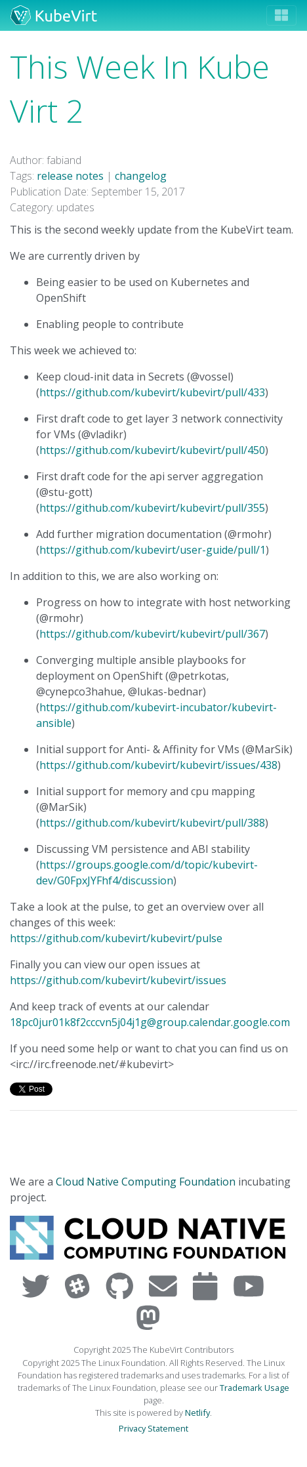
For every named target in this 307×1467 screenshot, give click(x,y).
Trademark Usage (254, 1388)
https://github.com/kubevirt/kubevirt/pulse (116, 938)
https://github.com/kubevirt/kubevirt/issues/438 (158, 765)
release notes (70, 176)
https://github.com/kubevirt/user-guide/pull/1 (152, 550)
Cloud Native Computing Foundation (145, 1181)
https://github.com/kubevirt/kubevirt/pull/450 (152, 450)
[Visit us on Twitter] (38, 1285)
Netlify (197, 1412)
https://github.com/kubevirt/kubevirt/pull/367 (152, 634)
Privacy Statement (153, 1428)
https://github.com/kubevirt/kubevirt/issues (118, 980)
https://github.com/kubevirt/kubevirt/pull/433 (152, 392)
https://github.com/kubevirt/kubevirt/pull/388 (152, 823)
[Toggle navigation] (281, 15)
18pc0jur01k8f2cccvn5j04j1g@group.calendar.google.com (150, 1022)
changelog (141, 176)
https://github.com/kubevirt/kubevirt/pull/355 (152, 508)
